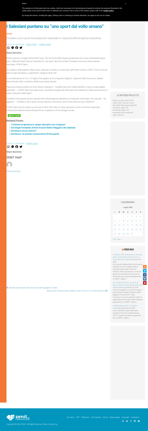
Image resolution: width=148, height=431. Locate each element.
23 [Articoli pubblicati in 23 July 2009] (128, 230)
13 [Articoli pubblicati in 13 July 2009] (115, 225)
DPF (78, 417)
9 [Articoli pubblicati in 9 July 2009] (127, 221)
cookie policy (108, 11)
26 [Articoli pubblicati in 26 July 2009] (141, 230)
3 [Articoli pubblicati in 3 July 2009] (132, 216)
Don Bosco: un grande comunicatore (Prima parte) (35, 134)
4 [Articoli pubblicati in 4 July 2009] (136, 216)
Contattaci (135, 417)
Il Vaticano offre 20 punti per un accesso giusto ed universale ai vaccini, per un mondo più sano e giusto (127, 257)
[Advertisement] (57, 265)
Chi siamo (71, 417)
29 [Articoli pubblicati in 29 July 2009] (123, 234)
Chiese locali (45, 44)
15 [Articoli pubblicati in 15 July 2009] (123, 225)
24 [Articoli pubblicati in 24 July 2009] (132, 230)
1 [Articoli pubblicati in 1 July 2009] (123, 216)
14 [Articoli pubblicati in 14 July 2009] (119, 225)
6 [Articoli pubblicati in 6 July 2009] (114, 221)
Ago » (119, 239)
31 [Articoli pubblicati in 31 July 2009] (132, 234)
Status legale (114, 417)
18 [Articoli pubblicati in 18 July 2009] (136, 225)
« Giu (114, 239)
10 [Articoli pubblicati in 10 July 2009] (132, 221)
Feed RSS (129, 249)
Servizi (105, 417)
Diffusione (85, 417)
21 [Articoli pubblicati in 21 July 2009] (119, 230)
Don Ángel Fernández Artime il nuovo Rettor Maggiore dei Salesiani (43, 127)
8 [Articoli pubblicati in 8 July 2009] (123, 221)
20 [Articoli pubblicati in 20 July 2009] (115, 230)
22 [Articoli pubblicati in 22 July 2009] (123, 230)
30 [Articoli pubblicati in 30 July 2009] (128, 234)
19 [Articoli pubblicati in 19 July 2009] (141, 225)
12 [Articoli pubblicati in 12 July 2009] (141, 221)
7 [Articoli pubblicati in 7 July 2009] (119, 221)
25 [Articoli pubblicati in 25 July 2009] (136, 230)
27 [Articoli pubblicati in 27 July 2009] (115, 234)
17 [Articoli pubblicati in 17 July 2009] (132, 225)
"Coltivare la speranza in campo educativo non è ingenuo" (38, 124)
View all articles (13, 171)
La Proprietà (96, 417)
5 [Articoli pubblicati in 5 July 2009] (140, 216)
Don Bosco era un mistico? (23, 131)
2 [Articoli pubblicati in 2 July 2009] (127, 216)
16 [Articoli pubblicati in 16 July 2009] (128, 225)
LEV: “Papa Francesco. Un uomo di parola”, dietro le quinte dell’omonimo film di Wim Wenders (128, 285)
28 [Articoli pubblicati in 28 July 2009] (119, 234)
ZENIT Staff (31, 44)
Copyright (125, 417)
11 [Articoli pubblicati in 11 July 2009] (136, 221)
